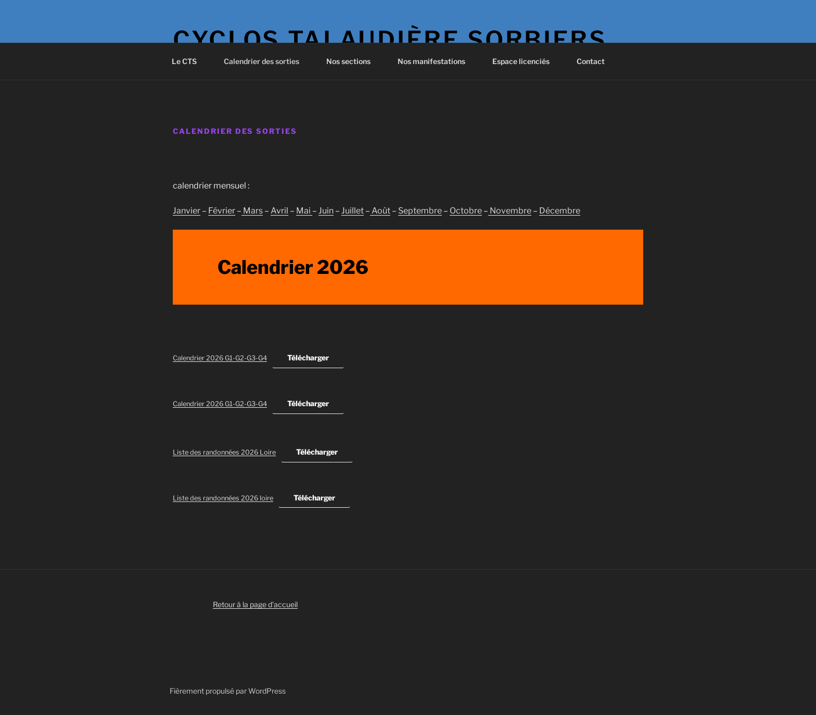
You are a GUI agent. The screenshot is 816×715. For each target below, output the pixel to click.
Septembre (420, 211)
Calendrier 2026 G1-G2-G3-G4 (220, 358)
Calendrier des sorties (266, 61)
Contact (591, 61)
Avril (279, 211)
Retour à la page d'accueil (255, 604)
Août (380, 211)
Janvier (186, 211)
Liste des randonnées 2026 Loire (224, 452)
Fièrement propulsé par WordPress (228, 690)
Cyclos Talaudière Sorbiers (390, 40)
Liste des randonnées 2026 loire (223, 498)
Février (221, 211)
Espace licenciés (525, 61)
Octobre (466, 211)
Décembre (559, 211)
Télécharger (308, 357)
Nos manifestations (436, 61)
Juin (326, 211)
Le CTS (189, 61)
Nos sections (353, 61)
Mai (304, 211)
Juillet (352, 211)
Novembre (509, 211)
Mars (252, 211)
